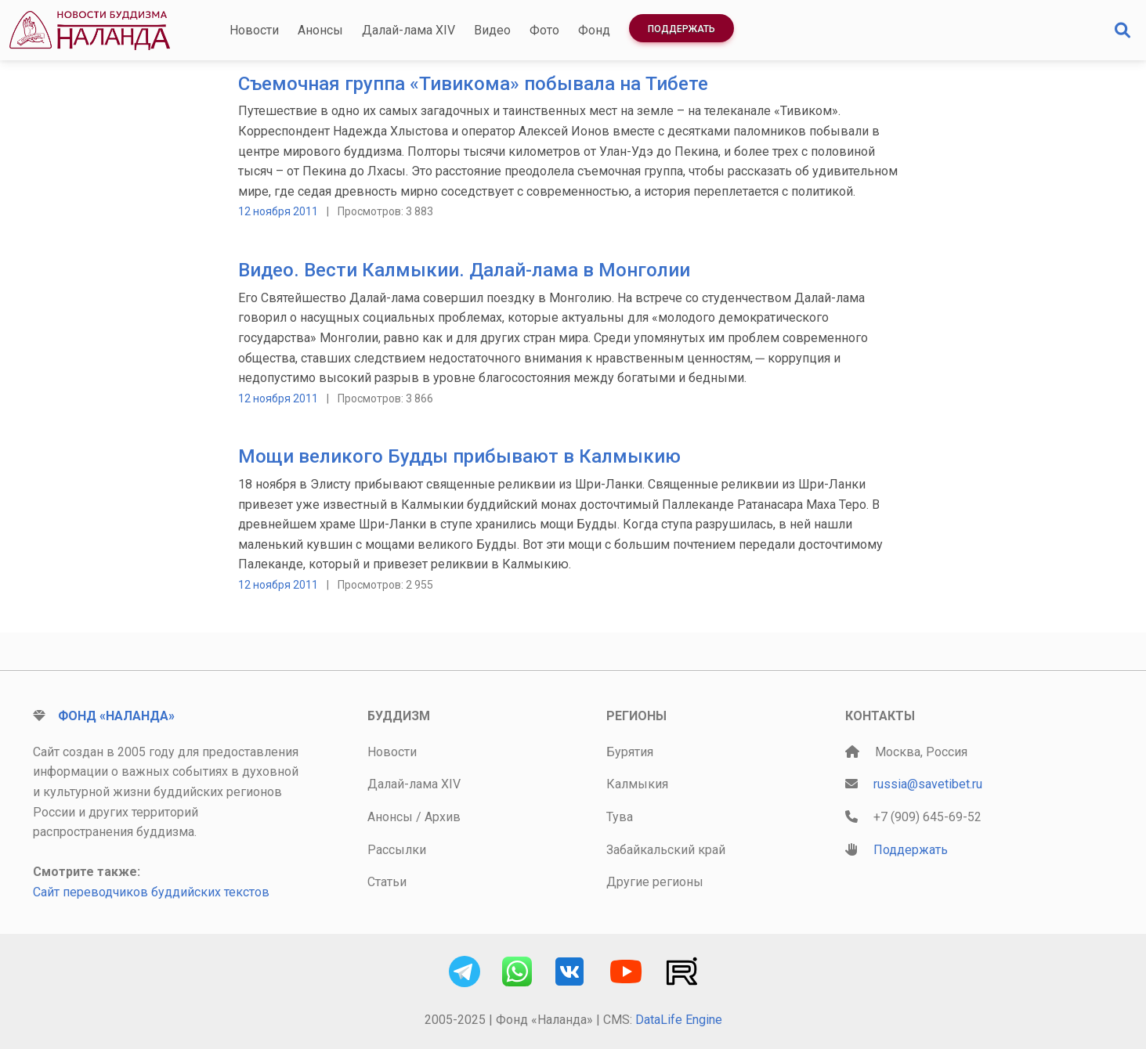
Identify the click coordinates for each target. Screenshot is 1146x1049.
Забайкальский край (665, 849)
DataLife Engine (678, 1019)
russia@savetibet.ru (927, 784)
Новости (254, 30)
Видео (492, 30)
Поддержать (681, 28)
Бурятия (629, 751)
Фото (544, 30)
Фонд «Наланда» (116, 715)
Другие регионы (654, 881)
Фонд (594, 30)
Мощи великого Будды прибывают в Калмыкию (459, 456)
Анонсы (320, 30)
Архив (443, 816)
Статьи (387, 881)
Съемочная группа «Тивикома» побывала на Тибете (473, 84)
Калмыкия (637, 784)
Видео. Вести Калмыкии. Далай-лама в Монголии (464, 270)
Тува (619, 816)
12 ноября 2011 (278, 211)
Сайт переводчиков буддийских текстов (151, 892)
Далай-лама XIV (408, 30)
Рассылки (396, 849)
